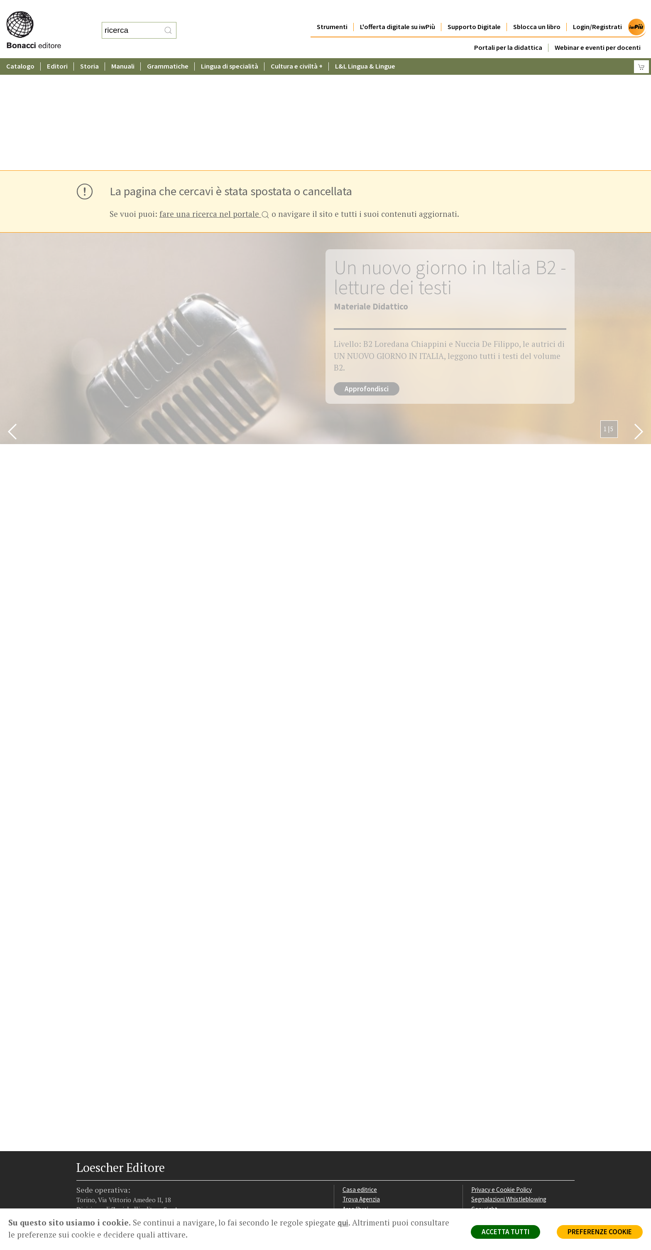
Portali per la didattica (508, 31)
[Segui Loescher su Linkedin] (112, 1156)
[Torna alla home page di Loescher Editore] (43, 21)
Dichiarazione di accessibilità (509, 1127)
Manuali (123, 49)
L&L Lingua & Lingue (365, 49)
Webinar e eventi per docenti (598, 31)
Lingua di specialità (229, 49)
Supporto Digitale (474, 10)
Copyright (484, 1097)
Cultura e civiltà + (297, 49)
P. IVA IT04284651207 (104, 1190)
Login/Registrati (597, 10)
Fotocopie (485, 1117)
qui (343, 1223)
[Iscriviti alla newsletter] (142, 1155)
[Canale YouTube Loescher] (127, 1156)
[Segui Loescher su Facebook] (83, 1156)
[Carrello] (641, 50)
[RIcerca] (168, 22)
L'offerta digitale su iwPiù (397, 10)
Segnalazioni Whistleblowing (508, 1087)
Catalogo (20, 49)
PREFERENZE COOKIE (600, 1231)
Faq (347, 1107)
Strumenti (332, 10)
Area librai (355, 1097)
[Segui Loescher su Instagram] (98, 1156)
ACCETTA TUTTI (505, 1231)
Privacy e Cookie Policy (501, 1078)
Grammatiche (167, 49)
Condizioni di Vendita (498, 1107)
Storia (89, 49)
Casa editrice (360, 1078)
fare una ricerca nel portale (214, 103)
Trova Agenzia (361, 1087)
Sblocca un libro (536, 10)
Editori (57, 49)
